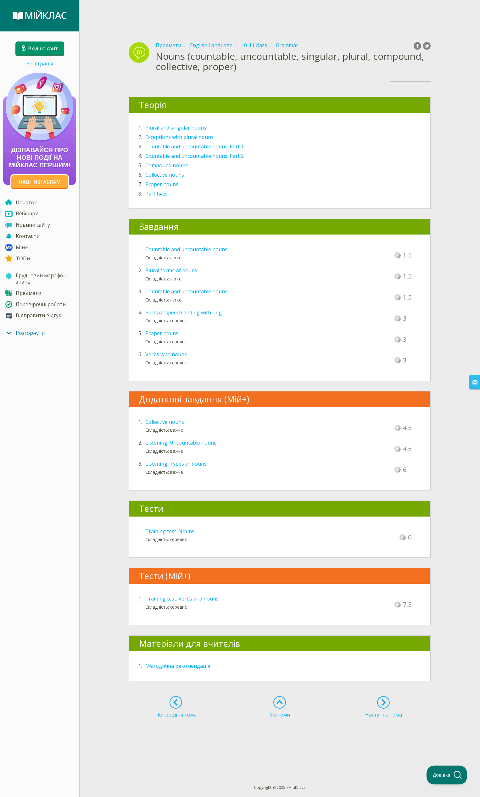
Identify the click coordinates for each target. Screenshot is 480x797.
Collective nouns (164, 174)
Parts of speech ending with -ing (183, 312)
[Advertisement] (279, 15)
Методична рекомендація (177, 665)
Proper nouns (161, 184)
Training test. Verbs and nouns (182, 598)
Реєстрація (39, 63)
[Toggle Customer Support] (447, 775)
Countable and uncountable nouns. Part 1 (194, 146)
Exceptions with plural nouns (179, 137)
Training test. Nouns (169, 531)
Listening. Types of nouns (176, 463)
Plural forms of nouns (171, 270)
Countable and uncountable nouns (186, 249)
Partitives (156, 193)
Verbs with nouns (166, 354)
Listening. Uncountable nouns (180, 442)
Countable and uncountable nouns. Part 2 (194, 155)
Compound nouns (166, 165)
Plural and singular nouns (175, 127)
